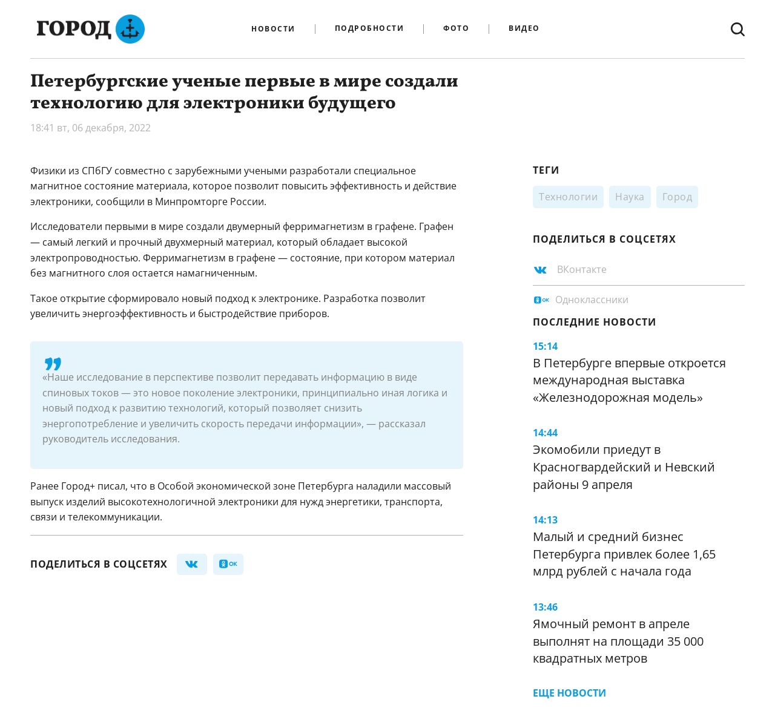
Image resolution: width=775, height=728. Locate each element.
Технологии (568, 196)
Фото (456, 28)
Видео (524, 28)
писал (111, 486)
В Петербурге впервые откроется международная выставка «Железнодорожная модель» (629, 380)
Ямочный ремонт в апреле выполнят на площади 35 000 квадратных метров (618, 640)
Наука (630, 196)
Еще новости (569, 693)
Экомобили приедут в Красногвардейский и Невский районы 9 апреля (624, 466)
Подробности (369, 28)
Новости (273, 29)
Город (677, 196)
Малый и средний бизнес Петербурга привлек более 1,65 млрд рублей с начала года (624, 553)
